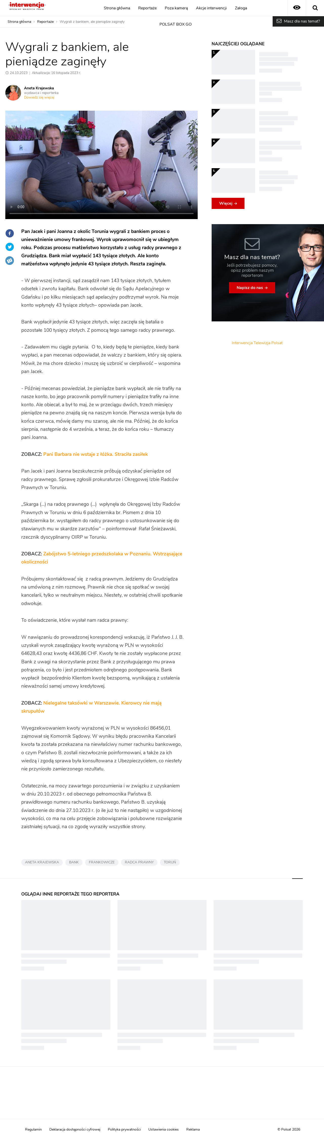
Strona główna (117, 8)
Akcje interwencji (211, 8)
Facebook (9, 233)
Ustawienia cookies (163, 1129)
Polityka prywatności (124, 1129)
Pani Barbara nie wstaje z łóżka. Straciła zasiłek (95, 454)
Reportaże (147, 8)
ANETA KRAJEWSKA (42, 862)
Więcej (225, 203)
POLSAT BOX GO (175, 24)
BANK (74, 862)
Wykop (9, 260)
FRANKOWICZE (102, 862)
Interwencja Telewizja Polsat (257, 343)
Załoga (241, 8)
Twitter (9, 247)
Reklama (193, 1129)
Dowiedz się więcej (39, 97)
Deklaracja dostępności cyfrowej (74, 1129)
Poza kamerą (176, 8)
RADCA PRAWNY (139, 862)
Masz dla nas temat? (302, 21)
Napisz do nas (250, 288)
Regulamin (33, 1129)
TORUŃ (170, 862)
